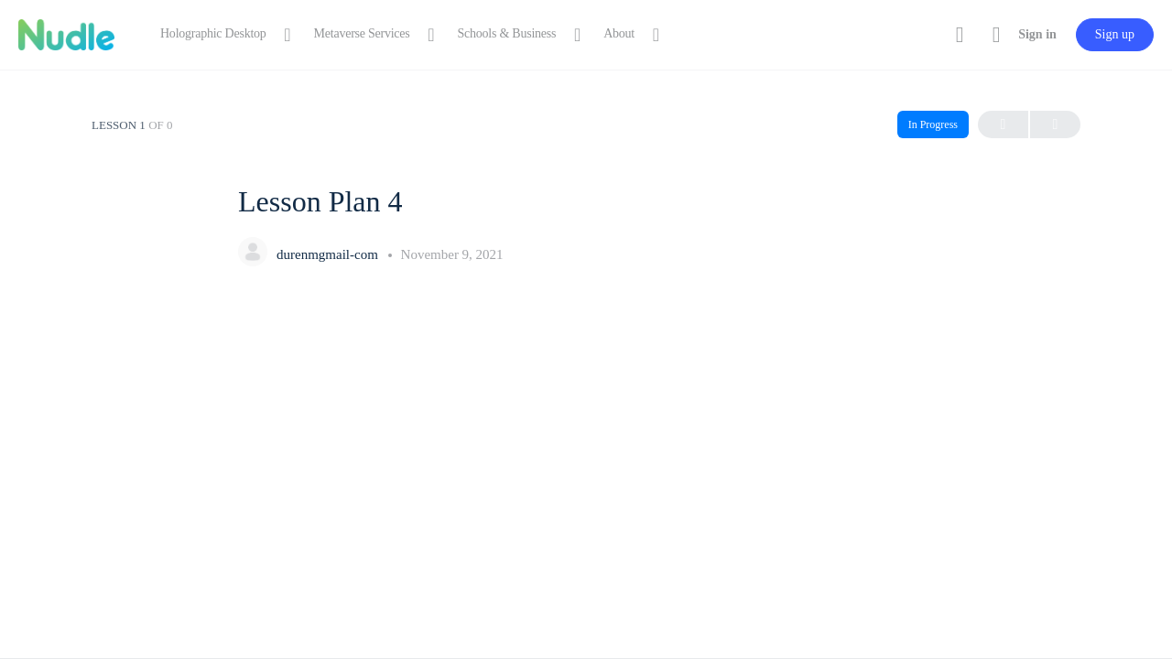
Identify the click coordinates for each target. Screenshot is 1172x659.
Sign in (1037, 34)
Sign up (1114, 34)
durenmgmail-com (329, 254)
